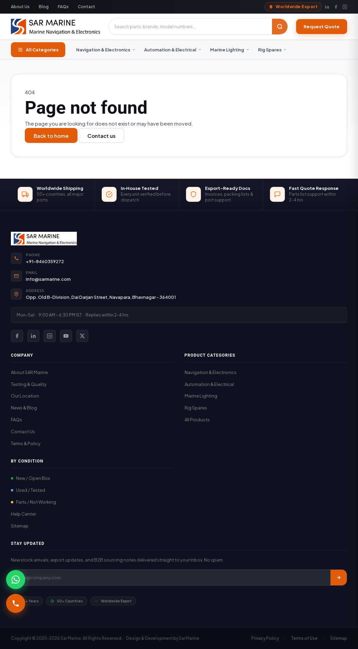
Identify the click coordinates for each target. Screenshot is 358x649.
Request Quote (322, 26)
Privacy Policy (265, 638)
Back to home (51, 135)
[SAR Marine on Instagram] (50, 336)
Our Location (25, 396)
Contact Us (23, 431)
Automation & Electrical (173, 49)
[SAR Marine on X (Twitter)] (82, 336)
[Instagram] (344, 6)
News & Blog (24, 407)
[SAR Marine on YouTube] (66, 336)
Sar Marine (189, 638)
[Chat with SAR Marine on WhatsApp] (15, 579)
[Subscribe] (338, 577)
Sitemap (20, 526)
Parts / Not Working (33, 502)
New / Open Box (30, 478)
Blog (44, 6)
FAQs (63, 6)
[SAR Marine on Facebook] (17, 336)
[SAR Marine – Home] (55, 26)
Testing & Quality (29, 384)
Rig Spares (272, 49)
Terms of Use (304, 638)
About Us (20, 6)
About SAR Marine (29, 372)
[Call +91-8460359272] (15, 603)
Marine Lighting (230, 49)
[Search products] (190, 27)
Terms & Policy (25, 443)
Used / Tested (28, 490)
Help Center (23, 514)
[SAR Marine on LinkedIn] (33, 336)
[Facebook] (336, 6)
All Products (197, 419)
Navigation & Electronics (106, 49)
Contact (86, 6)
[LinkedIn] (327, 6)
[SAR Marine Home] (179, 238)
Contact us (101, 135)
